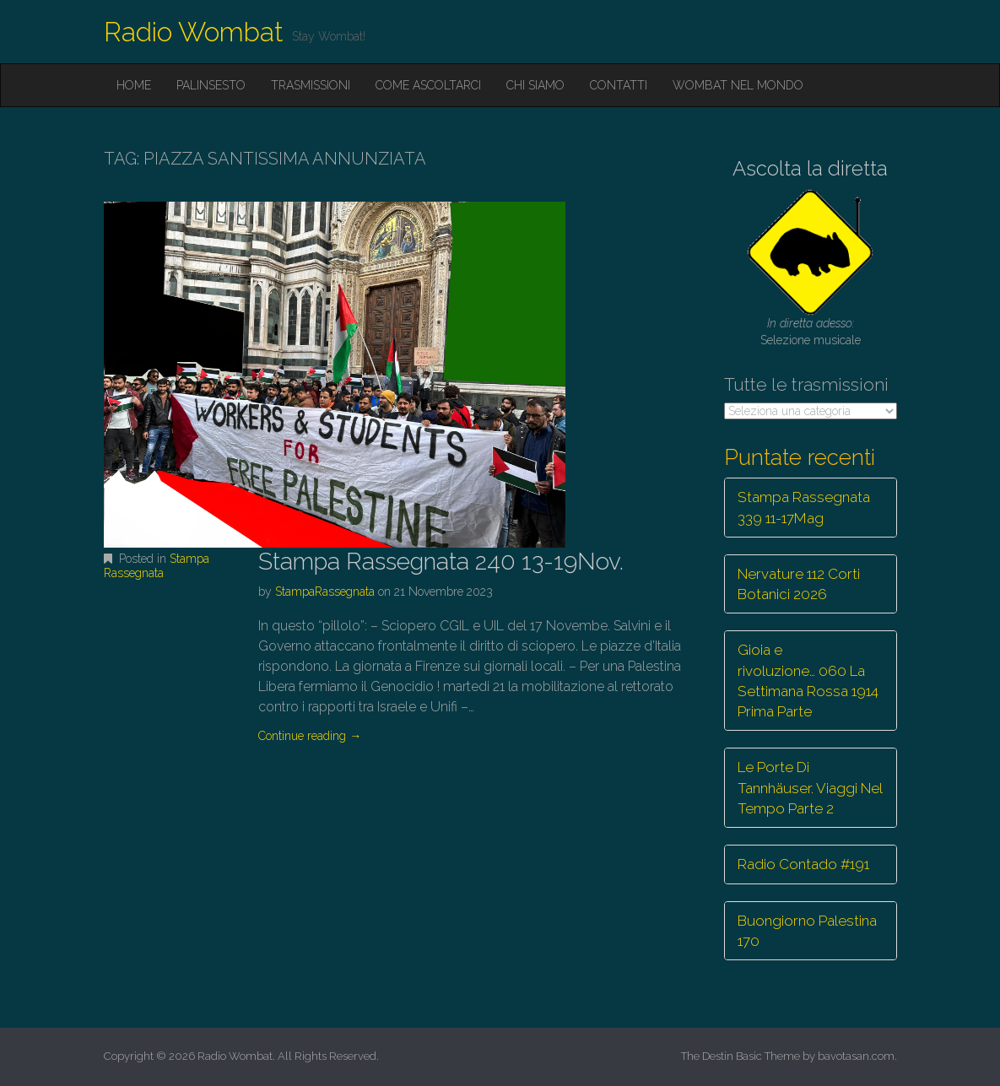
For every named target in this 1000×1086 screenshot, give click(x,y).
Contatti (618, 85)
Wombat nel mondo (738, 85)
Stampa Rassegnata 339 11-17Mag (804, 507)
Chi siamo (535, 85)
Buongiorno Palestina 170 (807, 930)
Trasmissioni (310, 85)
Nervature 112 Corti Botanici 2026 (799, 583)
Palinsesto (211, 85)
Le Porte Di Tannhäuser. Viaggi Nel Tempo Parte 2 (810, 788)
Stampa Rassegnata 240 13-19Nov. (441, 561)
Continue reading (309, 736)
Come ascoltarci (428, 85)
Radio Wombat (194, 31)
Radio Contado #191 (803, 864)
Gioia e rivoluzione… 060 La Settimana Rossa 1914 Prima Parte (808, 680)
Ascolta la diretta (810, 168)
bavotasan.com (856, 1056)
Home (133, 85)
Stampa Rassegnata (156, 566)
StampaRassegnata (325, 591)
